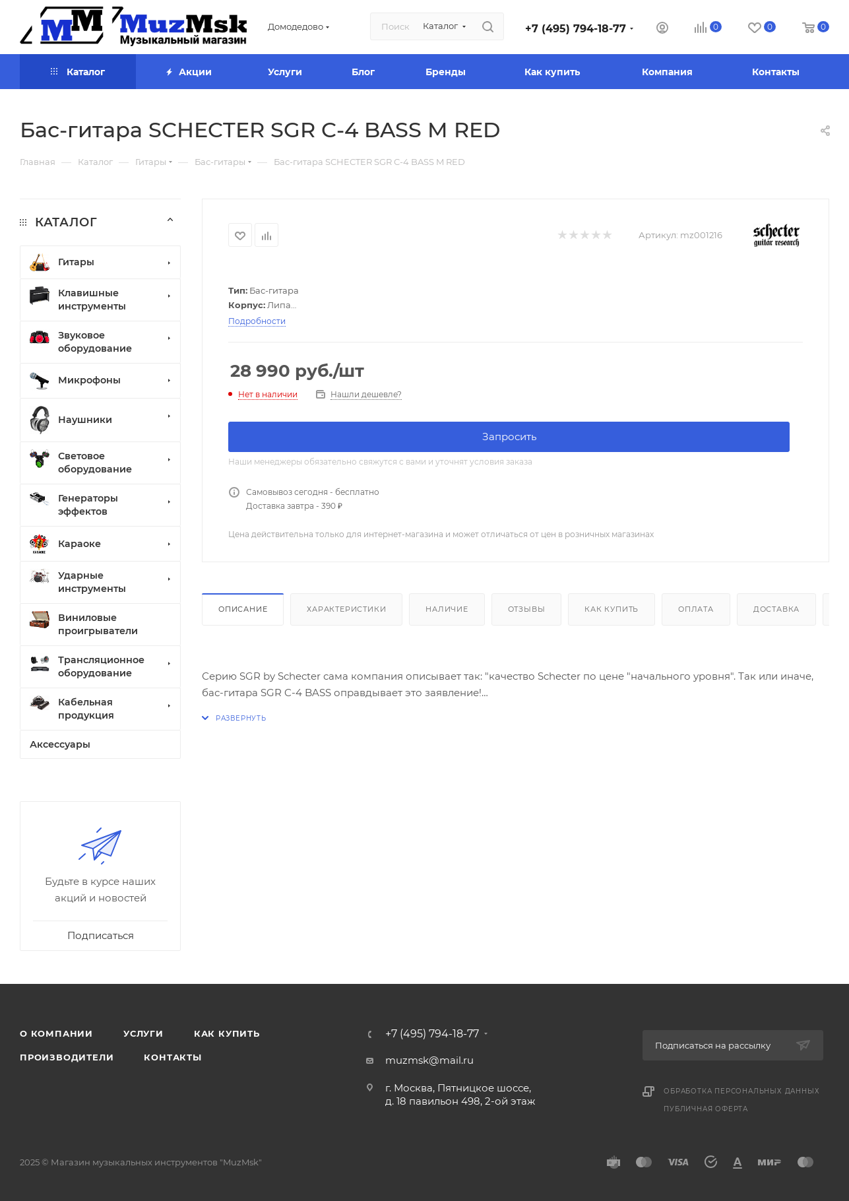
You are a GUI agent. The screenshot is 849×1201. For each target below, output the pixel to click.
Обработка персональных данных (741, 1091)
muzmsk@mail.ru (429, 1060)
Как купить (611, 609)
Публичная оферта (706, 1109)
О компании (56, 1033)
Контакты (172, 1057)
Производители (66, 1057)
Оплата (696, 609)
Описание (242, 609)
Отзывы (527, 609)
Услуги (143, 1033)
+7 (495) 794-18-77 (575, 28)
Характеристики (346, 609)
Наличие (446, 609)
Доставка (776, 609)
